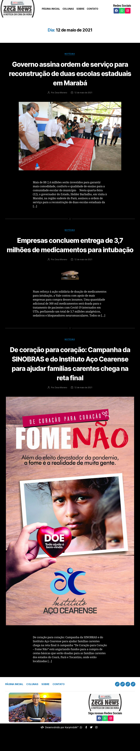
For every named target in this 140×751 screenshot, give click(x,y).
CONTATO (92, 8)
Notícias (70, 54)
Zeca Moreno (60, 93)
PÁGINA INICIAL (51, 8)
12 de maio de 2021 (83, 93)
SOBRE (80, 8)
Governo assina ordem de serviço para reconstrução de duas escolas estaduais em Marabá (70, 73)
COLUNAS (68, 8)
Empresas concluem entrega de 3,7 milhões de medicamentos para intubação (70, 250)
